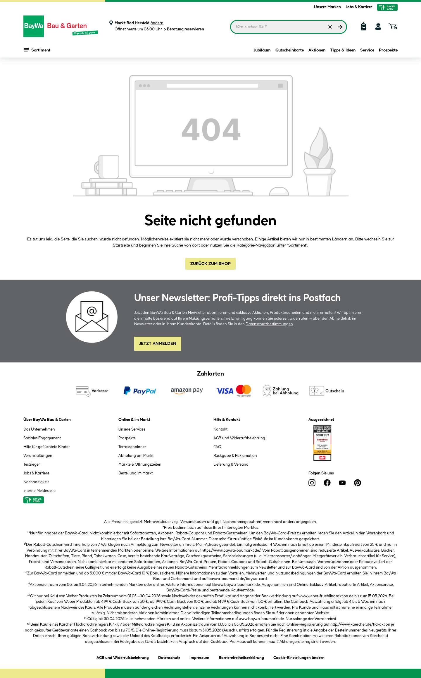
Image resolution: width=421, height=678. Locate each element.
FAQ (217, 447)
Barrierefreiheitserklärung (241, 657)
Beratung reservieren (183, 29)
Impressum (199, 657)
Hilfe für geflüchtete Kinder (46, 447)
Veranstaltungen (37, 455)
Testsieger (31, 464)
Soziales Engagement (42, 438)
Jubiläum (262, 50)
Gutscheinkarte (289, 50)
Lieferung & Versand (231, 464)
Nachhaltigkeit (36, 482)
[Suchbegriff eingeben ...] (288, 27)
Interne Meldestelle (39, 491)
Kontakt (220, 429)
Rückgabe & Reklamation (235, 455)
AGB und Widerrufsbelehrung (239, 438)
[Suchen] (340, 27)
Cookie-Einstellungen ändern (299, 657)
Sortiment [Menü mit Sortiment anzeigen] (37, 49)
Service (367, 50)
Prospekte (388, 50)
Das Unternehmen (39, 429)
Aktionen (316, 50)
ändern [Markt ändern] (157, 23)
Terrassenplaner (132, 447)
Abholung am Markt (135, 455)
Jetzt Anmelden (157, 344)
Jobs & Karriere (359, 7)
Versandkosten (193, 522)
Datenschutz (169, 657)
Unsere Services (131, 429)
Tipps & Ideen (343, 50)
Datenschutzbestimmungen (269, 324)
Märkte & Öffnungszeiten (139, 464)
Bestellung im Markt (135, 473)
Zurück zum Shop (210, 264)
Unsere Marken (327, 7)
